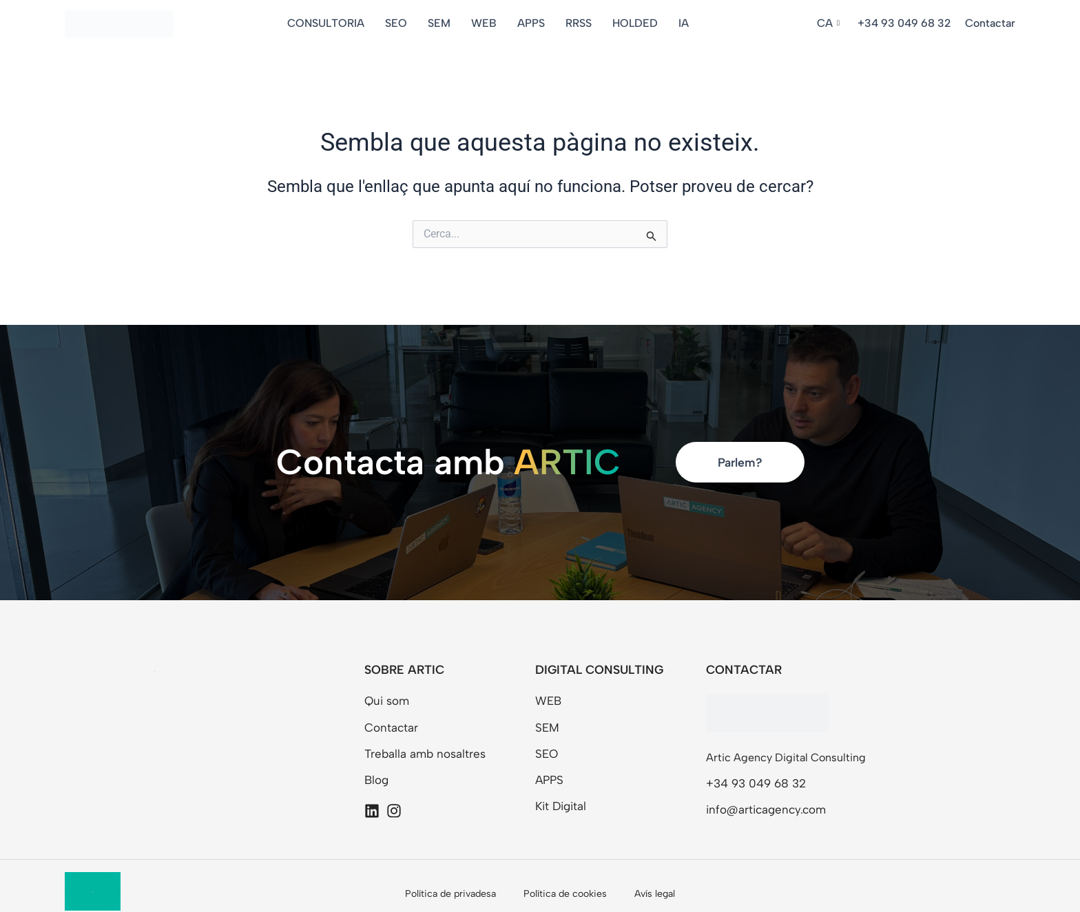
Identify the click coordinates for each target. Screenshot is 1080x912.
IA (688, 23)
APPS (535, 23)
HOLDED (639, 23)
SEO (400, 23)
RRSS (583, 23)
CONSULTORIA (329, 23)
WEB (488, 23)
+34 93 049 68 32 (904, 23)
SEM (443, 23)
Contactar (990, 23)
